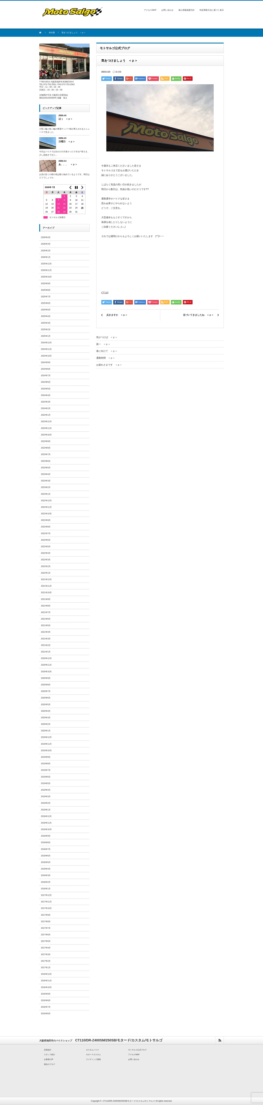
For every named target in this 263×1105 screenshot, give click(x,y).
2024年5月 (45, 389)
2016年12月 (46, 974)
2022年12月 (46, 500)
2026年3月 (45, 244)
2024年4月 (45, 395)
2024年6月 (45, 382)
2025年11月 (46, 270)
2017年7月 (45, 928)
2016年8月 (45, 1000)
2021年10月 (46, 592)
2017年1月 (45, 967)
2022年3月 (45, 559)
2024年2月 (45, 408)
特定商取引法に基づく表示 (212, 10)
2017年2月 (45, 961)
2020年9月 (45, 678)
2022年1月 (45, 573)
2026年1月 (45, 257)
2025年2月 (45, 329)
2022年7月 (45, 533)
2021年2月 (45, 645)
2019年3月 (45, 796)
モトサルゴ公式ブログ (137, 1050)
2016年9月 (45, 994)
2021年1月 (45, 652)
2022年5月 (45, 546)
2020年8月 (45, 685)
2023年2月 (45, 487)
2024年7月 (45, 375)
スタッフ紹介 (49, 1054)
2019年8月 (45, 763)
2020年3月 (45, 717)
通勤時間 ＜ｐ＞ (105, 358)
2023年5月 (45, 467)
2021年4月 (45, 632)
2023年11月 (46, 428)
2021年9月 (45, 599)
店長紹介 (47, 1050)
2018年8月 (45, 842)
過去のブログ (49, 1064)
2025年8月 (45, 290)
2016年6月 (45, 1013)
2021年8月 (45, 606)
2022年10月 (46, 513)
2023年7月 (45, 454)
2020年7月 (45, 691)
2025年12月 (46, 264)
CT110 (104, 292)
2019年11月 (46, 744)
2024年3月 (45, 402)
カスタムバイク (92, 1050)
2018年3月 (45, 875)
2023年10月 (46, 435)
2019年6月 (45, 777)
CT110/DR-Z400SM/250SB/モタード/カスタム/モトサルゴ (129, 1101)
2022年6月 (45, 540)
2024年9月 (45, 362)
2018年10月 (46, 829)
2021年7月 (45, 612)
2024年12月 (46, 342)
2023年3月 (45, 481)
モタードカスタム (93, 1054)
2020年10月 (46, 671)
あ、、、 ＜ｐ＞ (68, 164)
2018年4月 (45, 869)
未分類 (52, 32)
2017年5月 (45, 941)
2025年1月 (45, 336)
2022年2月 (45, 566)
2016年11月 (46, 980)
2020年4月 (45, 711)
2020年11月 (46, 665)
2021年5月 (45, 625)
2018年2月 (45, 882)
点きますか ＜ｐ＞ (116, 315)
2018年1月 (45, 888)
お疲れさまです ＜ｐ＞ (109, 364)
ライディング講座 (93, 1059)
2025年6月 (45, 303)
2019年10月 (46, 750)
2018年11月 (46, 823)
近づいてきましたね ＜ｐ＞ (198, 315)
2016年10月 (46, 987)
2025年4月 (45, 316)
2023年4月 (45, 474)
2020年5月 (45, 704)
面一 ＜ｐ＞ (103, 344)
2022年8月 (45, 527)
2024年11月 (46, 349)
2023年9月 (45, 441)
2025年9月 (45, 283)
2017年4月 (45, 948)
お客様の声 (48, 1059)
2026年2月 (45, 250)
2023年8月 (45, 448)
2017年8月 (45, 921)
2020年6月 (45, 698)
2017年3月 (45, 954)
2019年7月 (45, 770)
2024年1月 (45, 415)
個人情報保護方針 (186, 10)
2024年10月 (46, 356)
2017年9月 (45, 915)
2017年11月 (46, 902)
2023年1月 (45, 494)
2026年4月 (45, 237)
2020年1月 (45, 731)
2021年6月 (45, 619)
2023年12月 (46, 421)
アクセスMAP (150, 10)
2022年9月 (45, 520)
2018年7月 (45, 849)
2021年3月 (45, 639)
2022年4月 (45, 553)
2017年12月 (46, 895)
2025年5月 (45, 310)
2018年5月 (45, 862)
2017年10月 (46, 908)
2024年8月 (45, 369)
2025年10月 (46, 277)
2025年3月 (45, 323)
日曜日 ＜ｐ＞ (67, 141)
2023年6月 (45, 461)
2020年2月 (45, 724)
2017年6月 (45, 934)
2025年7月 (45, 296)
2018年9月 (45, 836)
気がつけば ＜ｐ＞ (106, 337)
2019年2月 (45, 803)
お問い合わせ (167, 10)
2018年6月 (45, 856)
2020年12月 (46, 658)
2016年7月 (45, 1007)
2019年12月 (46, 737)
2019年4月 (45, 790)
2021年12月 (46, 579)
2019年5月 (45, 783)
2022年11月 (46, 507)
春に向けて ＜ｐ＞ (106, 351)
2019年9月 (45, 757)
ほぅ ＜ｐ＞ (66, 118)
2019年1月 (45, 810)
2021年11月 (46, 586)
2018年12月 (46, 816)
